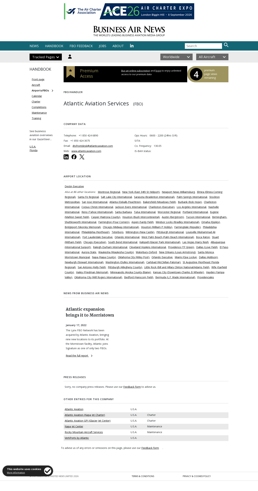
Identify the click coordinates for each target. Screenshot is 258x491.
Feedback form (132, 386)
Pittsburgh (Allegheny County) (125, 267)
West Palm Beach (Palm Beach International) (168, 237)
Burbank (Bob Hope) (190, 202)
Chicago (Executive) (94, 242)
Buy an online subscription (135, 70)
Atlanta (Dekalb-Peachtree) (125, 202)
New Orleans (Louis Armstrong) (177, 252)
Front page (38, 79)
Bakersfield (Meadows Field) (159, 202)
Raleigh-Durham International (110, 247)
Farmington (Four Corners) (113, 222)
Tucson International (198, 217)
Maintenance (39, 112)
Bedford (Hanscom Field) (138, 277)
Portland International (195, 212)
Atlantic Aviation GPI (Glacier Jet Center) (88, 420)
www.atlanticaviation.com (86, 151)
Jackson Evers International (131, 207)
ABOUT (118, 46)
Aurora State (89, 252)
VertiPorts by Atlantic (77, 438)
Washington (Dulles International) (125, 262)
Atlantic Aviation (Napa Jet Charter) (85, 415)
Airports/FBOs (40, 90)
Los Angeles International (191, 207)
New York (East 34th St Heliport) (141, 192)
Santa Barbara (123, 212)
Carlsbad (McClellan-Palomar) (163, 262)
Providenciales (205, 277)
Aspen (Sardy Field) (143, 222)
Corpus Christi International (97, 207)
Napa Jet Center (74, 426)
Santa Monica (206, 252)
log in (158, 70)
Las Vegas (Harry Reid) (195, 242)
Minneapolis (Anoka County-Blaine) (130, 272)
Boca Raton (203, 237)
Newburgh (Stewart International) (84, 262)
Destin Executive (74, 186)
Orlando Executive (162, 257)
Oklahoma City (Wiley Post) (133, 257)
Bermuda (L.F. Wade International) (175, 277)
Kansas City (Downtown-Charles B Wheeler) (178, 272)
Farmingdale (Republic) (187, 227)
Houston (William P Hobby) (156, 227)
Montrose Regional (109, 192)
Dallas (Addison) (208, 257)
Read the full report (79, 355)
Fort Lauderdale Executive (97, 237)
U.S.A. (33, 146)
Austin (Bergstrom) (173, 217)
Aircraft (36, 85)
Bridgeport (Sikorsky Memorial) (83, 227)
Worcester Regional (169, 212)
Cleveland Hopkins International (147, 247)
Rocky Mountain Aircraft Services (84, 432)
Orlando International (127, 237)
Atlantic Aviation (74, 409)
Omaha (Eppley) (210, 222)
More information (16, 472)
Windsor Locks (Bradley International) (177, 222)
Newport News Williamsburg (178, 192)
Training (36, 118)
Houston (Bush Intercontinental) (141, 217)
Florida (33, 150)
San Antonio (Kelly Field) (92, 267)
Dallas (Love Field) (207, 247)
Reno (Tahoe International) (97, 212)
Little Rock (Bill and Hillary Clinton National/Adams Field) (176, 267)
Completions (39, 107)
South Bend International (122, 242)
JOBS (102, 46)
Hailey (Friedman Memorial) (92, 272)
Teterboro (117, 232)
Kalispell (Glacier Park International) (159, 242)
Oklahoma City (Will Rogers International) (98, 277)
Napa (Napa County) (104, 257)
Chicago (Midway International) (121, 227)
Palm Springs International (192, 197)
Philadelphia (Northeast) (95, 232)
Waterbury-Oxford (146, 252)
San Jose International (94, 202)
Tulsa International (145, 212)
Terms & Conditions (143, 476)
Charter (36, 101)
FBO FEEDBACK (81, 46)
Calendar (37, 96)
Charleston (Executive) (162, 207)
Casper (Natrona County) (105, 217)
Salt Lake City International (116, 197)
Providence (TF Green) (181, 247)
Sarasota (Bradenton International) (154, 197)
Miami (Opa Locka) (186, 257)
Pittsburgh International (170, 232)
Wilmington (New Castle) (140, 232)
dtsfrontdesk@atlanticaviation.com (93, 146)
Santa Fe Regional (88, 197)
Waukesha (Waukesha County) (116, 252)
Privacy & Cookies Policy (197, 476)
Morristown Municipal (77, 257)
